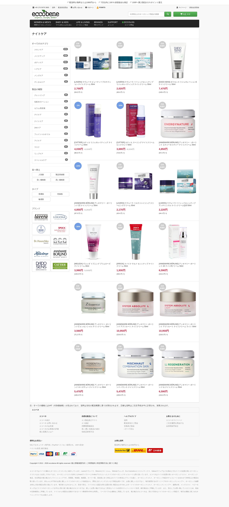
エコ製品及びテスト (89, 420)
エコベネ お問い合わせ (48, 423)
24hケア (51, 127)
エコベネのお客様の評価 (49, 429)
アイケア (51, 140)
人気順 (41, 174)
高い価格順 (60, 180)
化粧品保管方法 (88, 432)
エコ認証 (85, 423)
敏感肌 (41, 199)
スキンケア (51, 49)
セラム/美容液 (51, 108)
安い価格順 (41, 180)
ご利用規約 (91, 463)
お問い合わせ (76, 7)
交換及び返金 (129, 426)
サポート (89, 7)
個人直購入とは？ (46, 432)
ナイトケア (51, 121)
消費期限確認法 (88, 426)
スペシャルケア (51, 159)
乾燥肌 (60, 194)
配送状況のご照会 (131, 423)
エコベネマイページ (174, 420)
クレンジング (51, 95)
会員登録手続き (172, 426)
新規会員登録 (194, 7)
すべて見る (129, 429)
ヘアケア (51, 68)
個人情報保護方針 (78, 463)
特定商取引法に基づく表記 (107, 463)
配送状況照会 (63, 7)
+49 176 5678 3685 (41, 7)
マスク (51, 146)
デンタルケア (51, 81)
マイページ (181, 7)
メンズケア (51, 75)
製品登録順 (60, 174)
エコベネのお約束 (46, 426)
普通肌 (41, 194)
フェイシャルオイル (51, 134)
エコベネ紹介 (44, 420)
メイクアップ (51, 55)
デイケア (51, 114)
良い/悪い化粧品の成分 (91, 429)
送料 (53, 7)
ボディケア (51, 62)
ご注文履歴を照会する (175, 423)
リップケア (51, 153)
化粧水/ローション (51, 101)
